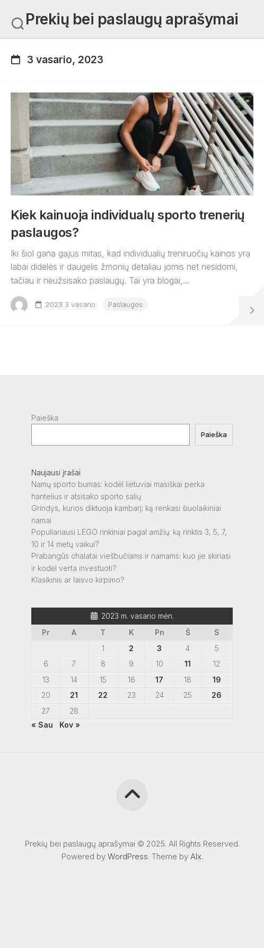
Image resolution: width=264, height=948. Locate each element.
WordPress (128, 856)
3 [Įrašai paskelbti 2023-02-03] (159, 648)
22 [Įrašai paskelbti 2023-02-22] (103, 694)
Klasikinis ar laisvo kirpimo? (78, 579)
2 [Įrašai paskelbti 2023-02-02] (131, 648)
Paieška (44, 417)
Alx (195, 856)
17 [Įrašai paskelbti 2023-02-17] (159, 679)
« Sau (42, 724)
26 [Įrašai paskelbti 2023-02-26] (217, 694)
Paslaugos (125, 304)
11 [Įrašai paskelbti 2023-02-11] (187, 663)
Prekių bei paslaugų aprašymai (132, 19)
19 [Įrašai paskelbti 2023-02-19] (217, 679)
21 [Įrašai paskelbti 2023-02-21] (74, 694)
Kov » (69, 724)
